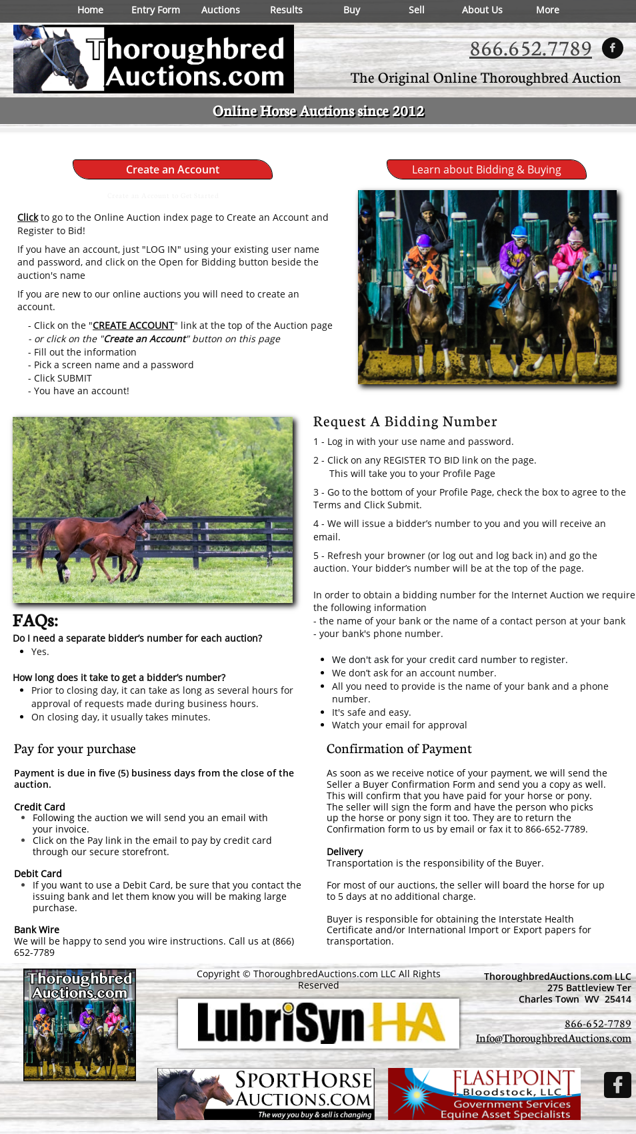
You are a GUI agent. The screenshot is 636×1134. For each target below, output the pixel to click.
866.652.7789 (530, 47)
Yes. (40, 651)
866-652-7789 (598, 1023)
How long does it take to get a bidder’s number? (119, 677)
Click (27, 217)
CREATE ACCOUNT (133, 325)
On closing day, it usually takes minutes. (121, 716)
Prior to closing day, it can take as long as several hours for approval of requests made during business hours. (162, 697)
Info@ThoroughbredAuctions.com (553, 1038)
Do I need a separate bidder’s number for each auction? (137, 638)
